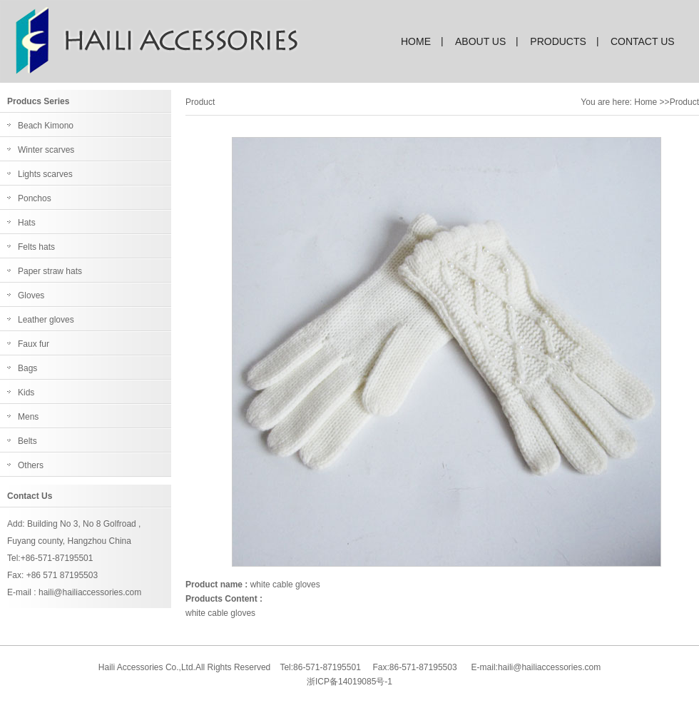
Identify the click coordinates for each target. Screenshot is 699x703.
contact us (643, 41)
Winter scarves (46, 150)
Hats (27, 223)
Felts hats (36, 247)
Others (31, 465)
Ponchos (34, 198)
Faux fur (33, 344)
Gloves (31, 295)
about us (480, 41)
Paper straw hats (50, 271)
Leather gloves (46, 320)
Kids (26, 393)
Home (645, 102)
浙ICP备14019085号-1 (349, 682)
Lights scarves (45, 174)
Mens (28, 417)
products (558, 41)
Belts (27, 441)
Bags (27, 368)
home (416, 41)
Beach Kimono (45, 126)
